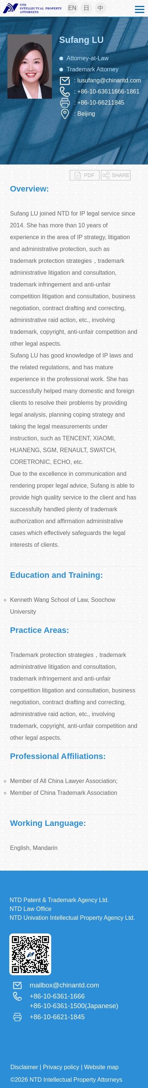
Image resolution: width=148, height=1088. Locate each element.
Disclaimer (24, 1067)
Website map (101, 1067)
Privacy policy (61, 1067)
